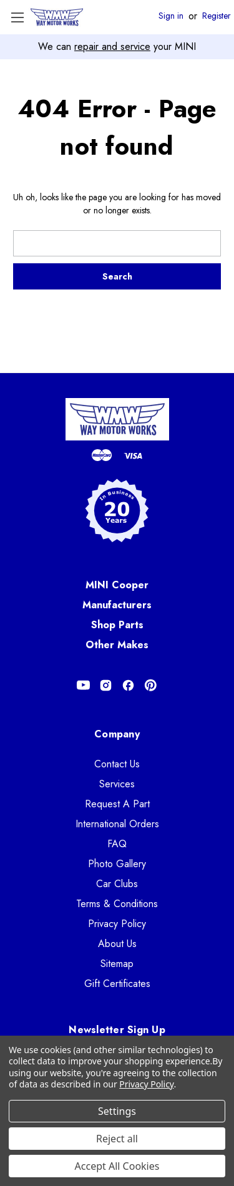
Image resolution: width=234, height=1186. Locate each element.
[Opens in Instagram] (105, 685)
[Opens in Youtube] (83, 685)
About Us (117, 943)
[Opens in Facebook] (128, 685)
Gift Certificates (117, 983)
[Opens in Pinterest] (150, 685)
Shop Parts (117, 625)
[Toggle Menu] (17, 17)
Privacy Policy (117, 923)
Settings (117, 1111)
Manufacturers (117, 605)
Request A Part (117, 804)
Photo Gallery (117, 864)
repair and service (112, 46)
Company (117, 734)
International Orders (117, 824)
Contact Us (117, 764)
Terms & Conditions (117, 904)
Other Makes (117, 645)
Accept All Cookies (117, 1166)
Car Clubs (117, 884)
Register (216, 16)
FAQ (117, 844)
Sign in (170, 16)
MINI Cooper (117, 585)
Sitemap (117, 963)
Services (117, 784)
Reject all (117, 1138)
